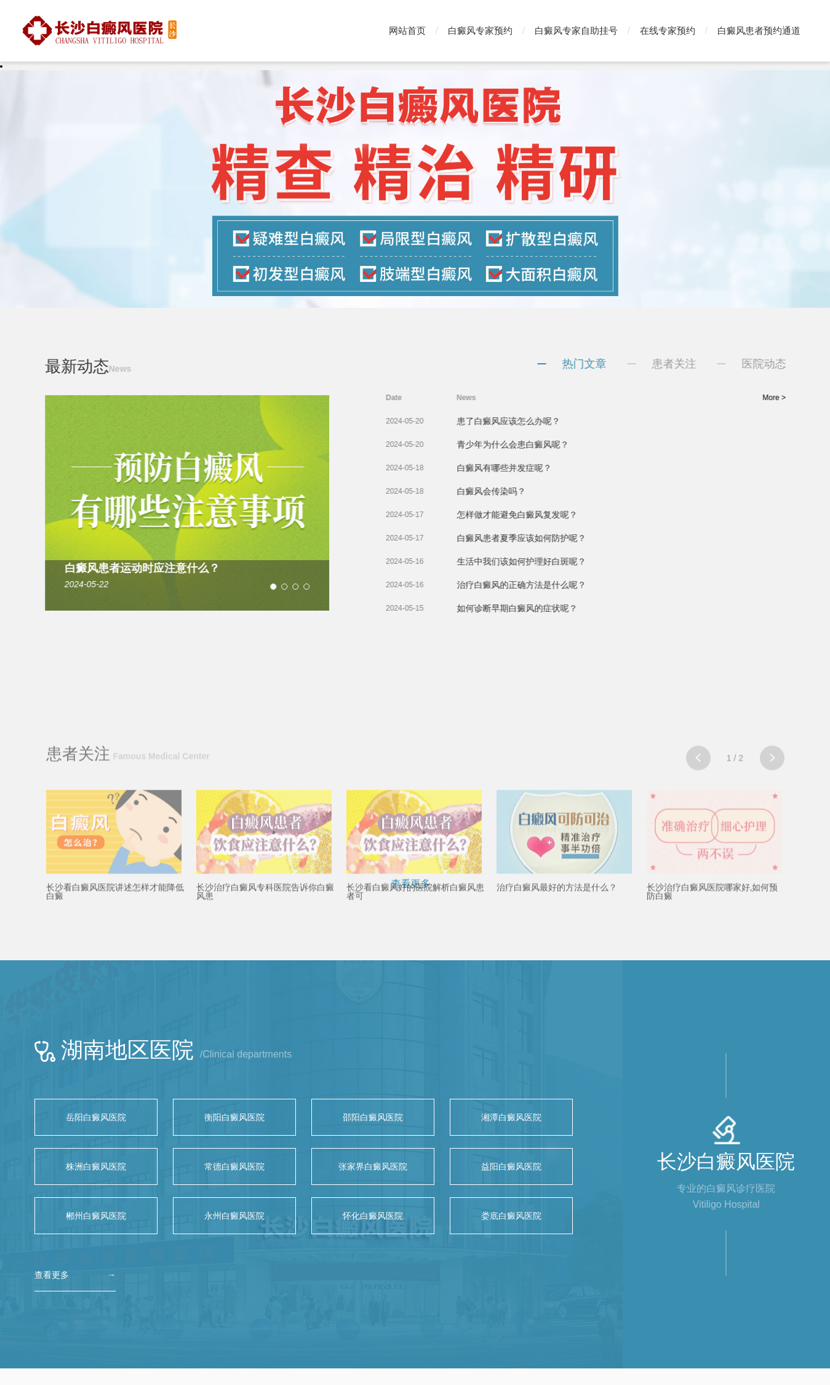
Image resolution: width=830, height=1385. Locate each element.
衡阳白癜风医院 (234, 1117)
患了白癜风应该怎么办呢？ (540, 421)
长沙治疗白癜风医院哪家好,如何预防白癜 (712, 975)
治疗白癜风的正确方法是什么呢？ (553, 585)
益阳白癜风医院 (511, 1166)
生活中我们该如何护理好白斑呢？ (553, 561)
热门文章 (616, 364)
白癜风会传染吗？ (523, 491)
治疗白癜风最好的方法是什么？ (557, 970)
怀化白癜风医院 (373, 1216)
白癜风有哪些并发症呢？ (536, 468)
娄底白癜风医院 (511, 1216)
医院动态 (795, 364)
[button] (250, 587)
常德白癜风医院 (234, 1166)
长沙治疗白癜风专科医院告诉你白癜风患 (265, 975)
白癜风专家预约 (480, 30)
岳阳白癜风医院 (96, 1117)
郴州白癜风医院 (96, 1216)
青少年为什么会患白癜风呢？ (545, 444)
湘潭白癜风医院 (511, 1117)
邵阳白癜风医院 (373, 1117)
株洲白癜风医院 (96, 1166)
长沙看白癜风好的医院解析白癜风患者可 (415, 975)
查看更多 (51, 1275)
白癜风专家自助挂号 (576, 30)
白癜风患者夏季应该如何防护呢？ (553, 538)
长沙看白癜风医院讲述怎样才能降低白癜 (115, 975)
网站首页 (407, 30)
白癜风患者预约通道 (758, 30)
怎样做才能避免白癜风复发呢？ (549, 515)
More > (806, 397)
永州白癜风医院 (234, 1216)
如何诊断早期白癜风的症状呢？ (549, 608)
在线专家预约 (667, 30)
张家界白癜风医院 (372, 1166)
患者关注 (706, 364)
